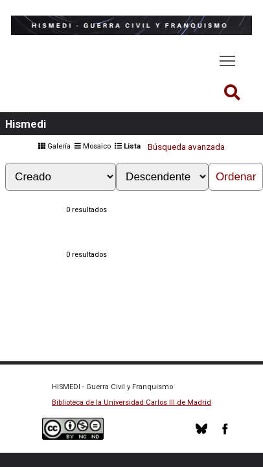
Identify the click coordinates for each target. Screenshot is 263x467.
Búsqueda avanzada (186, 147)
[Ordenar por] (60, 177)
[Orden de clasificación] (162, 177)
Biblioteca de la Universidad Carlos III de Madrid (131, 402)
